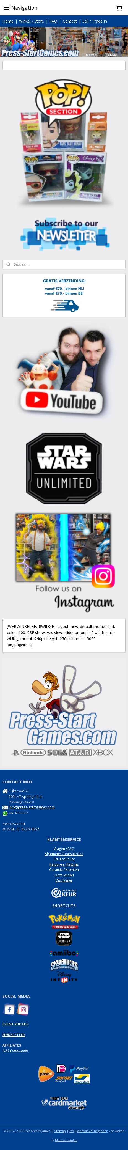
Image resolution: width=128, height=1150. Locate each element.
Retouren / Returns (64, 864)
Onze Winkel (64, 875)
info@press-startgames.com (32, 807)
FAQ (53, 21)
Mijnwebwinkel (66, 1140)
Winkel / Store (31, 21)
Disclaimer (64, 880)
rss (71, 1131)
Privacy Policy (64, 859)
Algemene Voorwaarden (64, 854)
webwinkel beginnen (92, 1131)
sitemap (60, 1131)
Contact (70, 21)
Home (8, 21)
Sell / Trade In (94, 21)
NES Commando (15, 1050)
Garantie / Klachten (64, 869)
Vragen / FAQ (64, 848)
